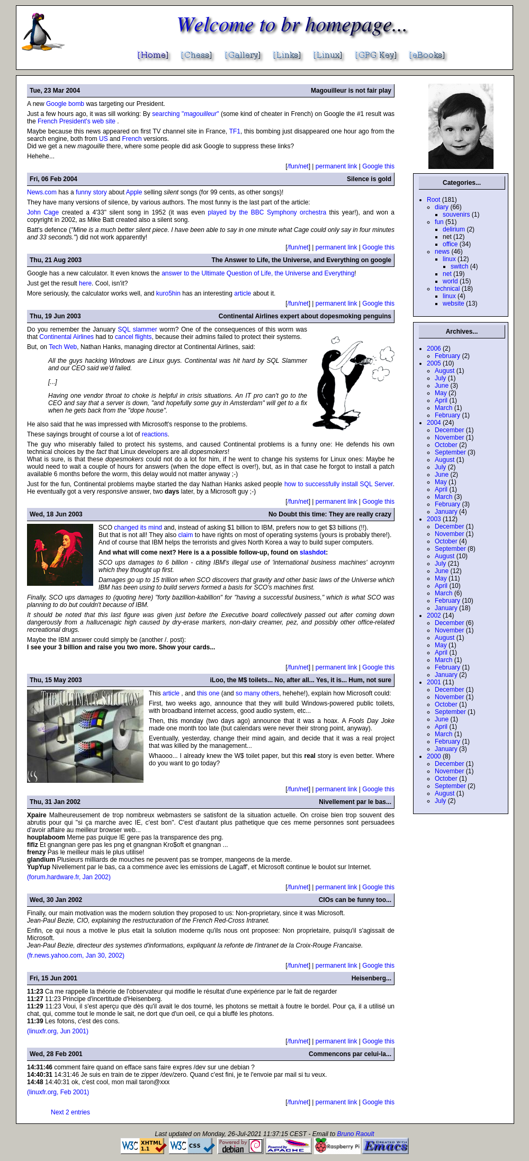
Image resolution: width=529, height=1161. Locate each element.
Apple (134, 192)
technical (447, 288)
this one (209, 693)
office (450, 244)
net (447, 274)
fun (439, 222)
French (131, 138)
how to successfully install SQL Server (338, 484)
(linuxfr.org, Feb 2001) (58, 1092)
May (441, 393)
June (442, 385)
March (443, 408)
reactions (155, 434)
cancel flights (133, 337)
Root (433, 199)
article (242, 293)
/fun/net (298, 166)
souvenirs (456, 214)
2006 (434, 348)
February (447, 356)
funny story (91, 192)
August (444, 370)
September (450, 452)
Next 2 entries (70, 1112)
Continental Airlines (66, 337)
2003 (434, 519)
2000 (434, 756)
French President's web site (77, 121)
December (449, 430)
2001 (434, 682)
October (446, 445)
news (442, 251)
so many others (257, 693)
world (450, 281)
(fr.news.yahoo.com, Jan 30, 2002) (75, 955)
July (440, 378)
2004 (434, 422)
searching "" (186, 114)
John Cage (43, 212)
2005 (434, 363)
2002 (434, 615)
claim (185, 535)
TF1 (234, 131)
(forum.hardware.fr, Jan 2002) (69, 877)
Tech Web (63, 347)
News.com (42, 192)
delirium (454, 229)
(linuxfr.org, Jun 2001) (57, 1031)
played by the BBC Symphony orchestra (267, 212)
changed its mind (138, 527)
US (103, 138)
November (449, 437)
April (441, 400)
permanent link (336, 166)
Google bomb (66, 104)
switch (459, 266)
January (446, 511)
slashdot (313, 552)
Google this (378, 166)
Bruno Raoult (355, 1134)
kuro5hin (168, 293)
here (85, 283)
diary (442, 207)
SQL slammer (137, 329)
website (453, 303)
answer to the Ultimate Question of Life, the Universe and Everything (258, 273)
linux (449, 259)
